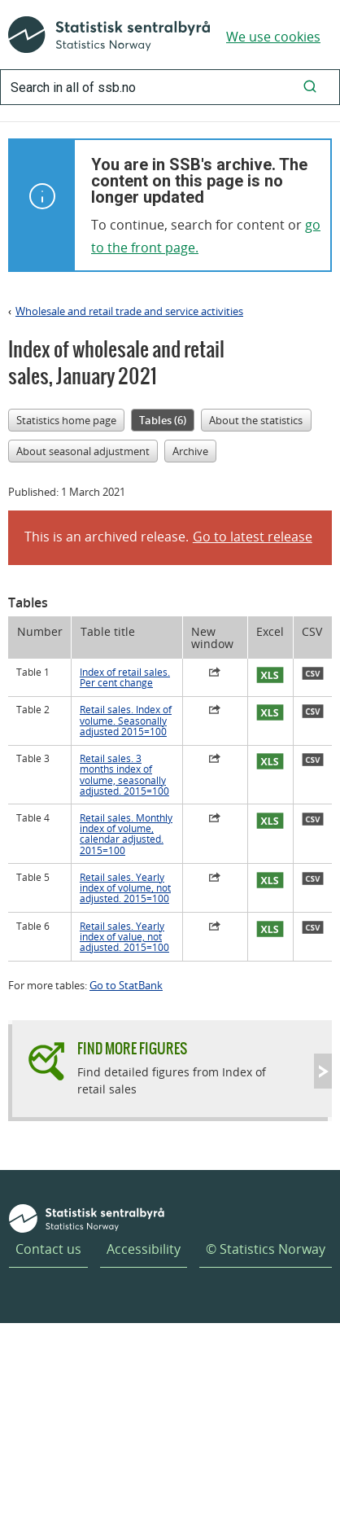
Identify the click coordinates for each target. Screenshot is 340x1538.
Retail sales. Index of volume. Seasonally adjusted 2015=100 (126, 720)
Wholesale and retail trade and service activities (129, 311)
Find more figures (132, 1048)
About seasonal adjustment (83, 451)
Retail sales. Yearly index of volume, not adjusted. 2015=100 (125, 888)
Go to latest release (252, 537)
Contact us (48, 1249)
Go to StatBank (126, 985)
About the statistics (256, 420)
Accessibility (144, 1249)
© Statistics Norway (265, 1249)
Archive (190, 451)
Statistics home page (66, 420)
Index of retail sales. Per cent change (125, 677)
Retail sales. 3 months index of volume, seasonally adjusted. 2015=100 (124, 774)
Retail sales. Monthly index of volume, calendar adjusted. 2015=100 (126, 834)
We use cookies (273, 37)
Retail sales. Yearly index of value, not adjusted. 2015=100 (124, 937)
